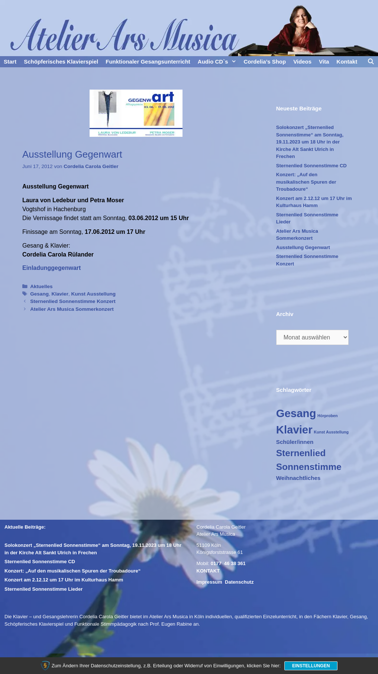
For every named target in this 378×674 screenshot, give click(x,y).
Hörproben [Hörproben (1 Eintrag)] (327, 415)
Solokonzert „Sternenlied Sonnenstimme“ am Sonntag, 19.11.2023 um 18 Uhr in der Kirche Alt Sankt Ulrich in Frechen (309, 142)
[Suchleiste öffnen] (371, 61)
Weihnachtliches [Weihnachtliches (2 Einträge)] (298, 478)
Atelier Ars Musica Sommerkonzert (72, 309)
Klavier (60, 294)
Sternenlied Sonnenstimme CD (311, 165)
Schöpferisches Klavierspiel (61, 61)
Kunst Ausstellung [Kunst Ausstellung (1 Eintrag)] (331, 432)
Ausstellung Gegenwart (303, 247)
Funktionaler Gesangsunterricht (148, 61)
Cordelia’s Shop (265, 61)
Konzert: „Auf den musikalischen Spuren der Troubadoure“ (306, 182)
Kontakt (346, 61)
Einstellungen (311, 665)
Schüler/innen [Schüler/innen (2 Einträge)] (294, 442)
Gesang (39, 294)
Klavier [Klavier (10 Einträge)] (294, 429)
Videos (302, 61)
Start (10, 61)
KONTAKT (208, 571)
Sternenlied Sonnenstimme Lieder (43, 589)
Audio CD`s (219, 61)
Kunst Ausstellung (93, 294)
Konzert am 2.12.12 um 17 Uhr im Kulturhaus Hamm (63, 580)
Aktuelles (41, 286)
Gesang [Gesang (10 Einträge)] (296, 413)
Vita (324, 61)
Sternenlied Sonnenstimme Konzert (73, 301)
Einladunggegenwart (51, 268)
